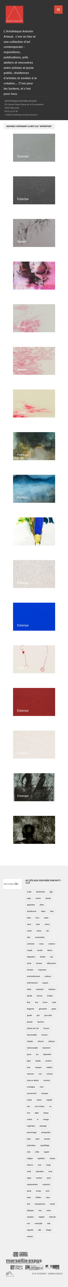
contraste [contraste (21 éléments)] (30, 944)
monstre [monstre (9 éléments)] (47, 1080)
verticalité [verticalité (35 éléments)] (38, 1223)
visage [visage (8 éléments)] (48, 1230)
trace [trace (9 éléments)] (48, 1197)
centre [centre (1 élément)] (47, 924)
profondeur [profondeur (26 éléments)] (31, 1145)
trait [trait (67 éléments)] (28, 1204)
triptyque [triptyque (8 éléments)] (30, 1210)
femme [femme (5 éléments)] (40, 996)
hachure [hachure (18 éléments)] (40, 1022)
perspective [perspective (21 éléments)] (45, 1132)
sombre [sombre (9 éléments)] (39, 1178)
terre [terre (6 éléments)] (48, 1191)
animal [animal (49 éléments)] (48, 898)
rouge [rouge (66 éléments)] (48, 1165)
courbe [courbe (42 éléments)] (40, 950)
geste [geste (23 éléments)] (54, 1009)
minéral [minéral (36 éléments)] (50, 1074)
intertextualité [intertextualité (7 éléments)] (32, 1048)
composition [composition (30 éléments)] (40, 937)
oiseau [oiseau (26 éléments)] (45, 1113)
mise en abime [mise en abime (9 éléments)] (33, 1080)
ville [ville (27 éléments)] (39, 1230)
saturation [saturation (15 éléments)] (40, 1171)
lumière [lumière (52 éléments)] (48, 1061)
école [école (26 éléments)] (29, 963)
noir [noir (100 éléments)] (28, 1106)
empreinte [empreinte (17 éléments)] (42, 970)
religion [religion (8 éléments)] (30, 1158)
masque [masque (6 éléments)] (38, 1067)
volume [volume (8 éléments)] (30, 1237)
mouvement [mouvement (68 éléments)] (31, 1093)
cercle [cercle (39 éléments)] (29, 931)
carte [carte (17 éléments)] (38, 924)
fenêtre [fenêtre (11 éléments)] (50, 996)
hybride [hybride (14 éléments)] (30, 1041)
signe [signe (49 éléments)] (29, 1178)
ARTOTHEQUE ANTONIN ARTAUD (21, 101)
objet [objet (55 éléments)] (37, 1113)
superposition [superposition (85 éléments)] (32, 1184)
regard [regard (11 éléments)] (46, 1152)
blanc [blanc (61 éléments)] (43, 911)
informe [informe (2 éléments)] (41, 1041)
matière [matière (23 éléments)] (49, 1067)
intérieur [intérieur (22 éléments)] (51, 1041)
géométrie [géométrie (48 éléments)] (43, 1009)
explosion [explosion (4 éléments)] (40, 989)
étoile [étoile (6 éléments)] (29, 989)
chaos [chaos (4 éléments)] (38, 931)
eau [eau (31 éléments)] (51, 957)
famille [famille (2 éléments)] (29, 996)
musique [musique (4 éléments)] (44, 1093)
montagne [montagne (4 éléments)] (31, 1087)
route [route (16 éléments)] (29, 1171)
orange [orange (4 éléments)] (46, 1119)
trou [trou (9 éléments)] (40, 1210)
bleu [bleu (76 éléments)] (52, 911)
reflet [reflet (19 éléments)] (37, 1152)
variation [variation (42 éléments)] (30, 1217)
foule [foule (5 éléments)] (54, 1002)
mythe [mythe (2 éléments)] (29, 1100)
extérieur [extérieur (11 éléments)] (51, 989)
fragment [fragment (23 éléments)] (30, 1009)
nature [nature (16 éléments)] (39, 1100)
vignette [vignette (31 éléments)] (30, 1230)
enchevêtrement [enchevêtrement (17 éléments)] (33, 976)
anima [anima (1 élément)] (38, 898)
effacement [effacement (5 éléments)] (51, 963)
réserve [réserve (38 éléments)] (30, 1165)
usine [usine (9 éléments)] (48, 1210)
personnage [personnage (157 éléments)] (32, 1132)
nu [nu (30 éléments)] (50, 1106)
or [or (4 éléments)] (37, 1119)
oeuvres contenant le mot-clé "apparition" (29, 126)
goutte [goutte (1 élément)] (29, 1015)
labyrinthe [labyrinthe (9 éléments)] (47, 1054)
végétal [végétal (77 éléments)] (41, 1217)
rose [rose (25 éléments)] (39, 1165)
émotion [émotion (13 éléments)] (30, 970)
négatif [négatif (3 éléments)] (49, 1100)
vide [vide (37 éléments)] (48, 1223)
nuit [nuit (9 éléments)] (28, 1113)
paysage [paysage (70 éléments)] (43, 1126)
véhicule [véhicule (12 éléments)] (52, 1217)
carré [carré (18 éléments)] (29, 924)
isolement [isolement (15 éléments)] (46, 1048)
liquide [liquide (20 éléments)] (38, 1061)
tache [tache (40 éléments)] (29, 1191)
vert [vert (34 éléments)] (28, 1223)
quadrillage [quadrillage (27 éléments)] (44, 1145)
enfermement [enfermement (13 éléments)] (32, 983)
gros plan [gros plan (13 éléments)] (48, 1015)
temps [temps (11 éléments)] (38, 1191)
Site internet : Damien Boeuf (47, 1274)
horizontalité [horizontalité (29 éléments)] (32, 1035)
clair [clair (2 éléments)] (28, 937)
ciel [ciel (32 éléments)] (47, 931)
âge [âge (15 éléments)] (51, 892)
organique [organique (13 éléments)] (31, 1126)
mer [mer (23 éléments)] (40, 1074)
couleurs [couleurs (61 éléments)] (51, 944)
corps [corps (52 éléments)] (41, 944)
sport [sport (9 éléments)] (49, 1178)
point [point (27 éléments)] (38, 1139)
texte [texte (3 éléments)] (29, 1197)
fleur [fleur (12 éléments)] (28, 1002)
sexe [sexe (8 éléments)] (50, 1171)
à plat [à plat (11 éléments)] (29, 892)
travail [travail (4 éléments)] (52, 1204)
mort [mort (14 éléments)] (41, 1087)
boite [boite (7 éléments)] (29, 918)
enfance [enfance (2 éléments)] (48, 976)
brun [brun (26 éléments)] (37, 918)
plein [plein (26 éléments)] (29, 1139)
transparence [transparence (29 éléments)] (40, 1204)
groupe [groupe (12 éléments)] (30, 1022)
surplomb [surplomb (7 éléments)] (46, 1184)
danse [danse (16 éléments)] (49, 950)
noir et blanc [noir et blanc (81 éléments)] (39, 1106)
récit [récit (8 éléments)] (28, 1152)
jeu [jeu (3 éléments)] (37, 1054)
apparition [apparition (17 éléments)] (31, 905)
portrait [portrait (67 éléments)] (47, 1139)
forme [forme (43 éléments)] (45, 1002)
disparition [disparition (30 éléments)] (31, 957)
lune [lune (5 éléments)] (28, 1067)
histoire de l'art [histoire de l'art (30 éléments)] (33, 1028)
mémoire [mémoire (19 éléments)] (30, 1074)
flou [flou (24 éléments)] (36, 1002)
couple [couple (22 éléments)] (29, 950)
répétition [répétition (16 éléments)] (41, 1158)
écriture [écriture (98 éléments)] (39, 963)
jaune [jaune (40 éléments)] (29, 1054)
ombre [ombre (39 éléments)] (29, 1119)
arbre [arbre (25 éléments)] (42, 905)
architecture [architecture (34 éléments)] (31, 911)
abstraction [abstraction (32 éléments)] (40, 892)
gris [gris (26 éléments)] (38, 1015)
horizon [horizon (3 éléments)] (46, 1028)
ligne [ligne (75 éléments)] (29, 1061)
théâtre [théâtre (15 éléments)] (38, 1197)
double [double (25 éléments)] (42, 957)
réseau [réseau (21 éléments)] (52, 1158)
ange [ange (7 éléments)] (29, 898)
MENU (58, 9)
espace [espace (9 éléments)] (45, 983)
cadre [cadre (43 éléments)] (46, 918)
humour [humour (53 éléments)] (45, 1035)
